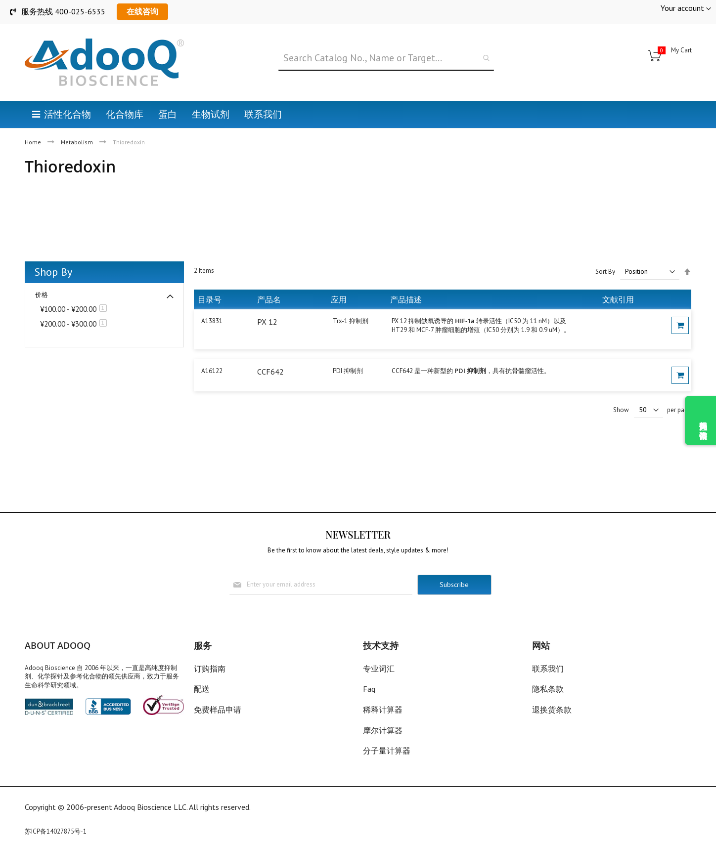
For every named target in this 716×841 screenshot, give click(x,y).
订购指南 (209, 668)
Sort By (605, 271)
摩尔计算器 (383, 730)
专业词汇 (379, 668)
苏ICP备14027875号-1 (56, 831)
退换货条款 (552, 710)
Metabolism (77, 142)
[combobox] (386, 58)
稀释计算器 (383, 710)
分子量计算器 (386, 751)
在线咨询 (142, 11)
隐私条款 (548, 689)
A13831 (212, 321)
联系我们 (548, 668)
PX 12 (267, 322)
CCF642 (270, 372)
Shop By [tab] (53, 272)
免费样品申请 (217, 710)
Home (34, 142)
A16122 (212, 371)
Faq (369, 689)
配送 (202, 689)
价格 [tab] (41, 295)
